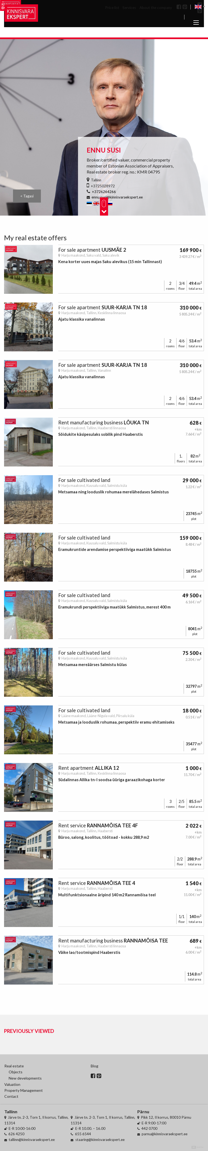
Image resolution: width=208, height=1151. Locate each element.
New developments (25, 1078)
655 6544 (83, 1134)
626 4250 (16, 1134)
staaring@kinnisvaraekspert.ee (100, 1139)
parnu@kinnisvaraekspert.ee (164, 1134)
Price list (112, 7)
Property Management (23, 1090)
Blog (94, 1066)
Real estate (14, 1066)
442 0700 (149, 1128)
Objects (15, 1072)
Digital (197, 1147)
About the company (155, 7)
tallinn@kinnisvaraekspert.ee (32, 1139)
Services (129, 7)
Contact (11, 1096)
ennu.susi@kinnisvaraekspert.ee (117, 197)
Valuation (12, 1084)
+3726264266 (104, 192)
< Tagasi (27, 196)
